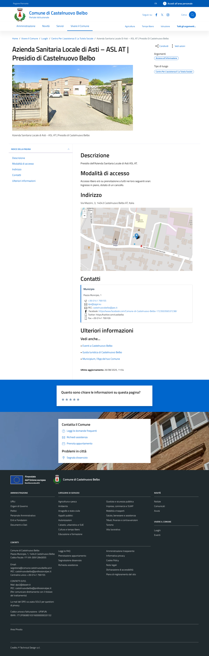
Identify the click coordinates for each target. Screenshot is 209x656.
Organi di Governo (19, 506)
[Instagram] (167, 14)
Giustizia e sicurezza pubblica (120, 501)
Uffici (12, 501)
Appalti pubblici (65, 515)
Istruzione (165, 26)
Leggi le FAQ (64, 551)
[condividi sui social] (161, 46)
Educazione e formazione (70, 534)
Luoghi (157, 530)
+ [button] (84, 211)
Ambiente (63, 506)
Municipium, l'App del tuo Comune (101, 359)
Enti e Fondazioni (18, 520)
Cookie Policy (112, 560)
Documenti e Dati (18, 525)
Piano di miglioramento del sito (121, 574)
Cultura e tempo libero (69, 529)
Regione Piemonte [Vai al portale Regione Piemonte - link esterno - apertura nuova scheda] (20, 3)
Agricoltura (130, 26)
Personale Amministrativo (22, 515)
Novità (45, 26)
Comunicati (159, 506)
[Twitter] (161, 14)
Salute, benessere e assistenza (121, 515)
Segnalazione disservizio (70, 560)
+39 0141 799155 (94, 300)
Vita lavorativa (113, 529)
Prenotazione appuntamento (72, 555)
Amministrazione (26, 26)
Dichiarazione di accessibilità (119, 569)
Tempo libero (148, 26)
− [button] (84, 216)
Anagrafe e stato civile (69, 511)
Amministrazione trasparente (120, 551)
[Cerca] (192, 14)
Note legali (111, 565)
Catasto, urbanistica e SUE (71, 525)
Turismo (109, 525)
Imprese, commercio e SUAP (119, 506)
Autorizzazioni (65, 520)
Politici (13, 511)
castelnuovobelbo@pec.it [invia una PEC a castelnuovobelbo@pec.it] (105, 307)
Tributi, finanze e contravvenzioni (122, 520)
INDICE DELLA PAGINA (40, 149)
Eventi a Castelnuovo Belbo (97, 346)
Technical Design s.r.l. (30, 647)
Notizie (157, 501)
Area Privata (16, 629)
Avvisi (157, 511)
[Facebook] (155, 14)
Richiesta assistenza (68, 565)
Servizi (60, 26)
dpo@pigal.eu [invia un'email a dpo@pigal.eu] (92, 304)
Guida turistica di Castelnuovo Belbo (102, 352)
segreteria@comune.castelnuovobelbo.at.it (31, 568)
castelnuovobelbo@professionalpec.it (33, 571)
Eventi (157, 535)
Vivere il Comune (80, 26)
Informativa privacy (115, 555)
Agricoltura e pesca (67, 501)
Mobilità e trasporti (115, 511)
